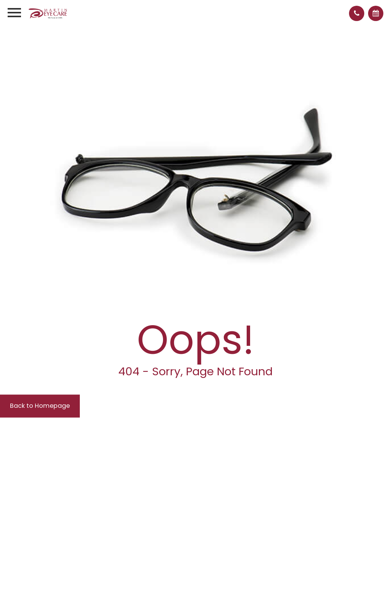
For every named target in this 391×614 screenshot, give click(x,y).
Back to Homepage (47, 406)
